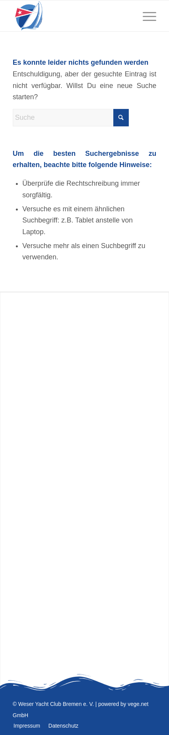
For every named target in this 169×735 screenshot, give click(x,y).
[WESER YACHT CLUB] (70, 15)
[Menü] (145, 15)
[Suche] (71, 117)
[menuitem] (145, 15)
